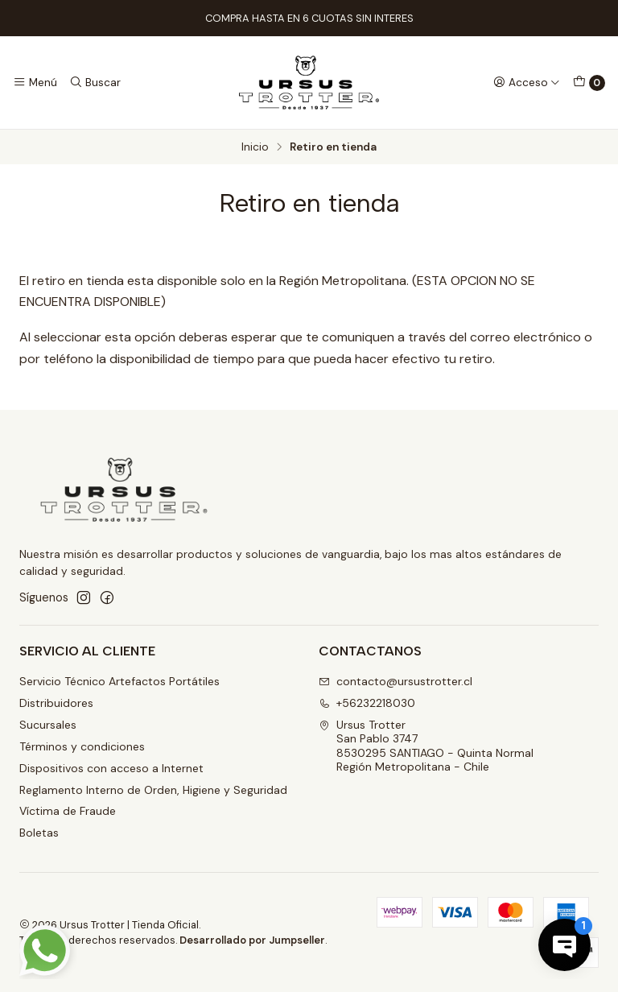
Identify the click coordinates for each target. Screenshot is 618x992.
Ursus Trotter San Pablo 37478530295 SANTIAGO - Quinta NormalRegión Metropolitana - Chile (426, 746)
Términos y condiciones (82, 746)
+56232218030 (367, 703)
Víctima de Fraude (67, 811)
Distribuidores (56, 703)
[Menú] (35, 82)
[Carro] (589, 83)
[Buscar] (94, 82)
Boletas (39, 832)
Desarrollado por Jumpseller (252, 940)
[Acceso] (526, 82)
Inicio (255, 147)
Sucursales (47, 724)
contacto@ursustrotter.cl (395, 681)
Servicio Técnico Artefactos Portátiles (119, 681)
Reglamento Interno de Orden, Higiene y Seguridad (153, 790)
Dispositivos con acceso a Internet (111, 768)
